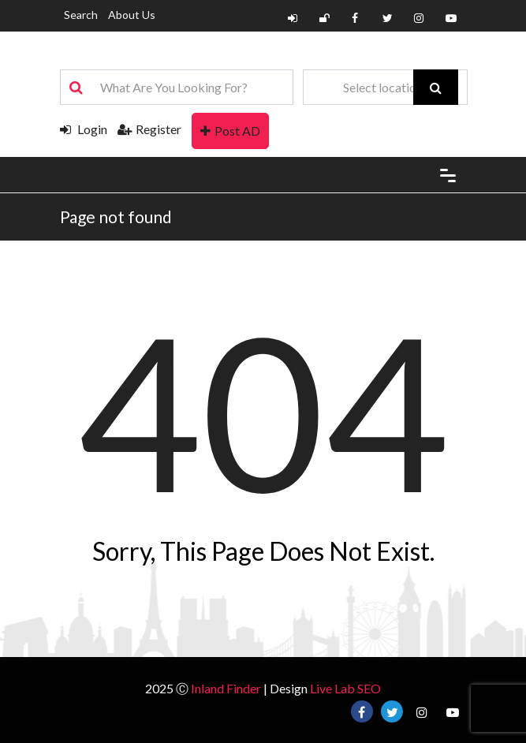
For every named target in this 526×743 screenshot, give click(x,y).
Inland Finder (226, 688)
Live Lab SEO (345, 688)
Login (83, 128)
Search (81, 14)
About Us (131, 14)
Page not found (116, 216)
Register (149, 128)
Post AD (230, 130)
